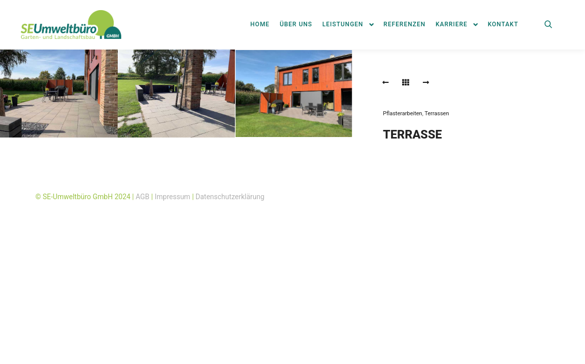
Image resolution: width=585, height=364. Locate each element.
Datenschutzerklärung (230, 197)
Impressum (172, 197)
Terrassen (436, 113)
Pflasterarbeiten (402, 113)
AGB (143, 197)
